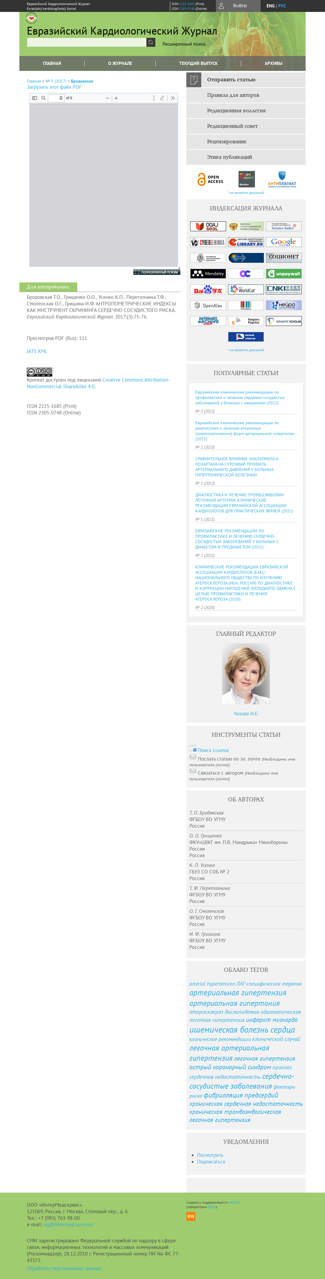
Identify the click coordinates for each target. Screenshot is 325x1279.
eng (271, 6)
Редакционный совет (232, 126)
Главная (52, 63)
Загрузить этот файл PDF (54, 87)
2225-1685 (187, 4)
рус (282, 6)
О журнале (120, 63)
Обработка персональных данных (64, 1268)
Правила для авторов (233, 95)
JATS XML (37, 351)
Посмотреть (210, 1155)
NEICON (234, 1202)
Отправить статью (231, 80)
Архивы (273, 63)
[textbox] (86, 42)
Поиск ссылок (213, 750)
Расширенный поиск (184, 44)
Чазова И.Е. (246, 713)
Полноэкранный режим (150, 272)
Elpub (212, 1207)
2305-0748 (187, 9)
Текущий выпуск (198, 63)
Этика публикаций (229, 157)
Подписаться (211, 1161)
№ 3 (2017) (56, 81)
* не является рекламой (246, 192)
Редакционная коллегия (236, 111)
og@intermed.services (68, 1224)
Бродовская (82, 81)
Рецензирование (227, 141)
